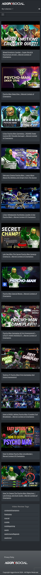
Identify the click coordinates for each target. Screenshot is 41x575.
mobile (6, 522)
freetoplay (8, 514)
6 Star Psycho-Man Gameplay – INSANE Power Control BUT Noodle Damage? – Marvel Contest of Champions (20, 136)
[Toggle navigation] (3, 14)
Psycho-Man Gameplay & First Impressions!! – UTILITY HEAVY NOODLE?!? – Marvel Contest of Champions (20, 335)
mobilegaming (9, 526)
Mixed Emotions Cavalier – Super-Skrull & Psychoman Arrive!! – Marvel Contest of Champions (18, 54)
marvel (6, 518)
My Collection (7, 9)
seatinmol (8, 538)
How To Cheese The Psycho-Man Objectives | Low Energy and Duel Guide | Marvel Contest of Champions (20, 495)
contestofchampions (11, 510)
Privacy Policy (9, 557)
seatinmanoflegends (11, 534)
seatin (6, 530)
